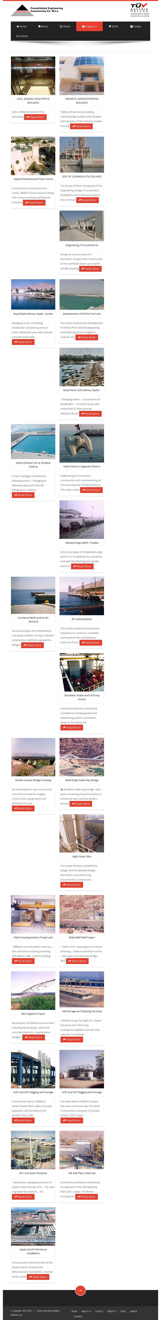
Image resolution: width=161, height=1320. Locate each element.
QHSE (113, 26)
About (43, 26)
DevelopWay (53, 1310)
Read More (35, 117)
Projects (89, 26)
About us (86, 1311)
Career (135, 26)
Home (22, 26)
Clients (65, 26)
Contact (22, 36)
